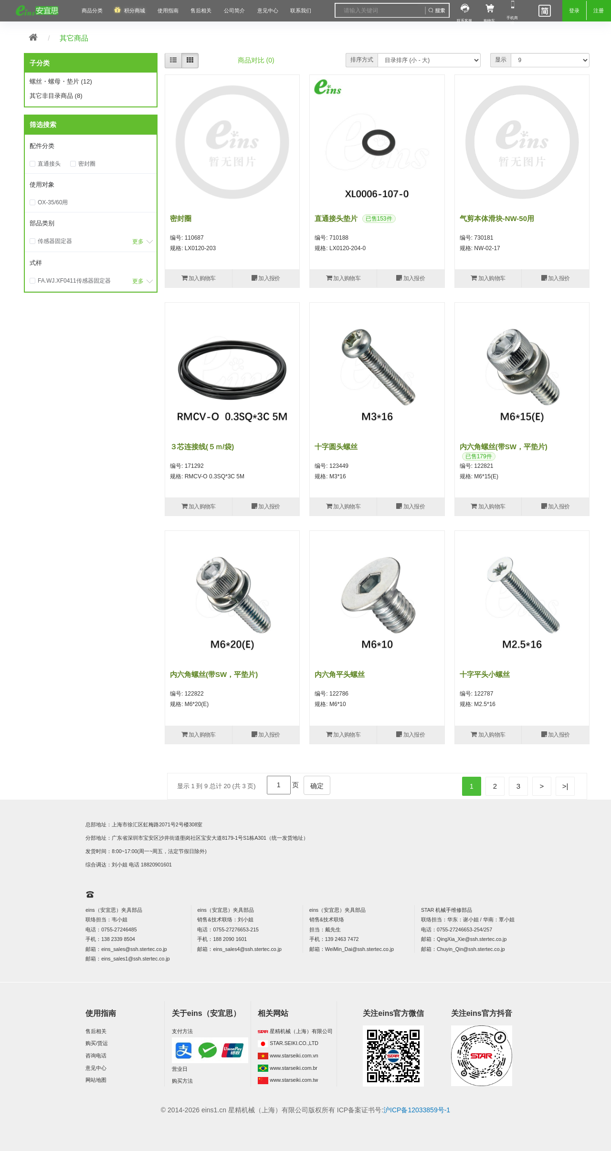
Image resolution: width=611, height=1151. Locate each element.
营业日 (180, 1069)
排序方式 (361, 59)
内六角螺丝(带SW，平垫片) (504, 447)
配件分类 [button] (42, 145)
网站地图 (95, 1080)
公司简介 (234, 10)
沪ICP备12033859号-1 (416, 1110)
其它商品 (74, 38)
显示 (500, 59)
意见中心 (95, 1068)
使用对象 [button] (42, 184)
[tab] (91, 146)
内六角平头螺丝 (340, 674)
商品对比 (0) (256, 60)
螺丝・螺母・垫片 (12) (61, 81)
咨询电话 (95, 1055)
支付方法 (182, 1031)
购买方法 (182, 1081)
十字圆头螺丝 (336, 447)
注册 (598, 10)
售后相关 (200, 10)
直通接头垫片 (336, 218)
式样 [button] (36, 262)
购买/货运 (96, 1043)
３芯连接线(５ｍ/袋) (202, 447)
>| (565, 786)
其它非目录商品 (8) (56, 95)
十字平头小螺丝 (485, 674)
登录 (574, 10)
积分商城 (134, 10)
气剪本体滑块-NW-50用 (497, 218)
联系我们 (300, 10)
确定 (317, 786)
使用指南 (168, 10)
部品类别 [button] (42, 223)
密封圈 (180, 218)
